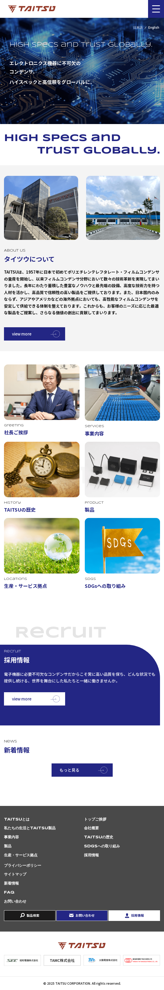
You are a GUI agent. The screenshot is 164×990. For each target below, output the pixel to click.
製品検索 (33, 915)
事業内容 (11, 837)
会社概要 (91, 828)
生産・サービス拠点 (20, 855)
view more (21, 334)
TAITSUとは (17, 819)
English (153, 27)
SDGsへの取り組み (102, 846)
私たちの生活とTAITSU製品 (30, 828)
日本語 (138, 27)
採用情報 (91, 855)
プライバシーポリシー (22, 866)
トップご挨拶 (95, 819)
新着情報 (11, 883)
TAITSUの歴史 (98, 837)
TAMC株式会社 (62, 960)
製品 (7, 846)
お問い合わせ (15, 901)
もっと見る (69, 770)
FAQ (9, 892)
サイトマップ (15, 874)
